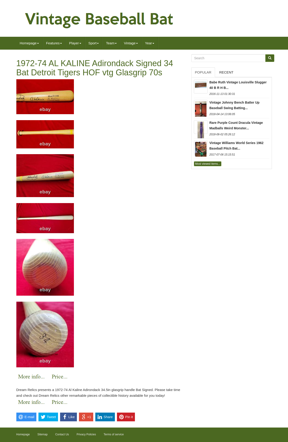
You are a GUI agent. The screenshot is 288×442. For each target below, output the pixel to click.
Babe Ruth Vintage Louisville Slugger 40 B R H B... (238, 85)
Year (149, 43)
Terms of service (114, 434)
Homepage (29, 43)
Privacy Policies (86, 434)
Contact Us (62, 434)
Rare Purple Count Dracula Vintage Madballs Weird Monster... (236, 125)
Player (75, 43)
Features (54, 43)
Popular (203, 72)
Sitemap (43, 434)
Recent (226, 72)
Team (111, 43)
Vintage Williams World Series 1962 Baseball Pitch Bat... (236, 145)
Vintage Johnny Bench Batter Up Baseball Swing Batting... (234, 105)
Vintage (131, 43)
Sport (93, 43)
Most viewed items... (207, 163)
